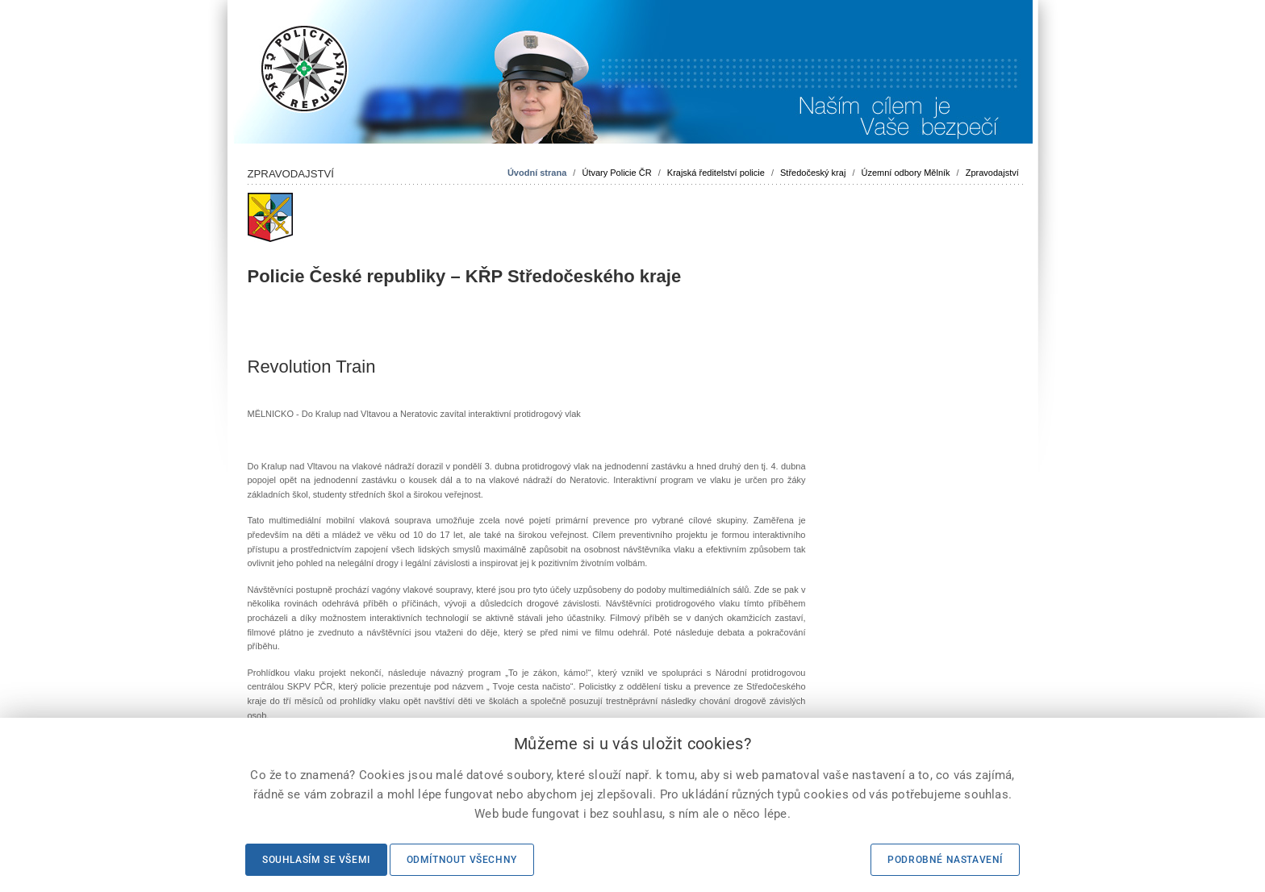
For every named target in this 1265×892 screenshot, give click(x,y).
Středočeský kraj (812, 172)
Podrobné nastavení (945, 859)
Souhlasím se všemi (316, 859)
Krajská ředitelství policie (716, 172)
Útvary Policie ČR (616, 172)
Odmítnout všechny (462, 859)
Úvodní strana (536, 172)
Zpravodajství (992, 172)
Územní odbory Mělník (906, 172)
